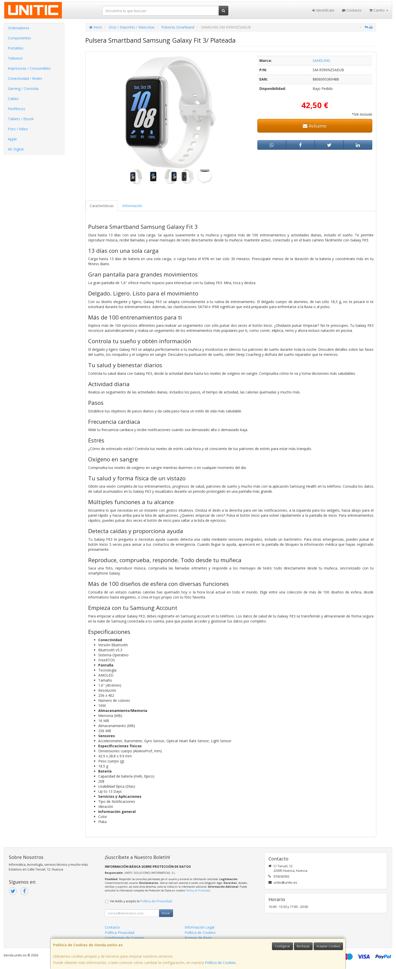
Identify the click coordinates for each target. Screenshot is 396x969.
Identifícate (323, 10)
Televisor (15, 58)
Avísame (315, 126)
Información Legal (199, 927)
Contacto (352, 10)
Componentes (19, 38)
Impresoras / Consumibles (29, 68)
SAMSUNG (321, 60)
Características (102, 205)
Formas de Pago (198, 937)
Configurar (282, 946)
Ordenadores (18, 28)
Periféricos (16, 108)
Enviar (166, 913)
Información (132, 205)
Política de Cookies (220, 962)
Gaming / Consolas (23, 88)
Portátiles (15, 48)
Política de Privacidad (198, 890)
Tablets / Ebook (21, 118)
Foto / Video (18, 129)
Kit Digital (15, 149)
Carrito (378, 10)
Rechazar (303, 946)
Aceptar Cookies (328, 946)
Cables (13, 98)
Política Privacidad (119, 932)
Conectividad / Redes (25, 78)
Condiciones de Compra (124, 937)
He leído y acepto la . (141, 901)
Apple (12, 139)
